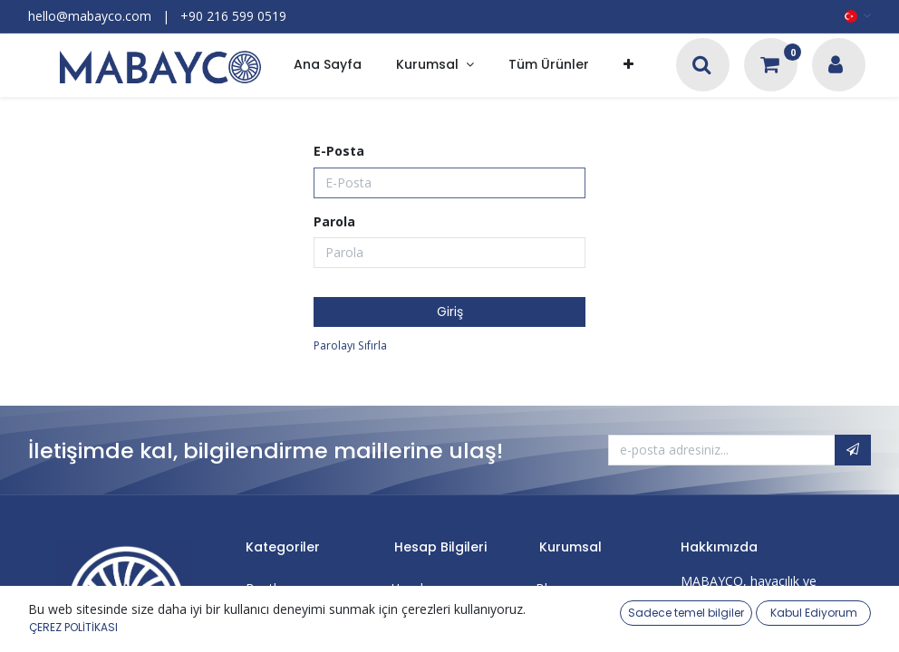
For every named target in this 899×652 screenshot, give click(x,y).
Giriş (450, 311)
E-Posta (339, 150)
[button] (628, 66)
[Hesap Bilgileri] (835, 66)
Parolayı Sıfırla (350, 345)
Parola (334, 221)
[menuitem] (327, 66)
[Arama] (701, 66)
